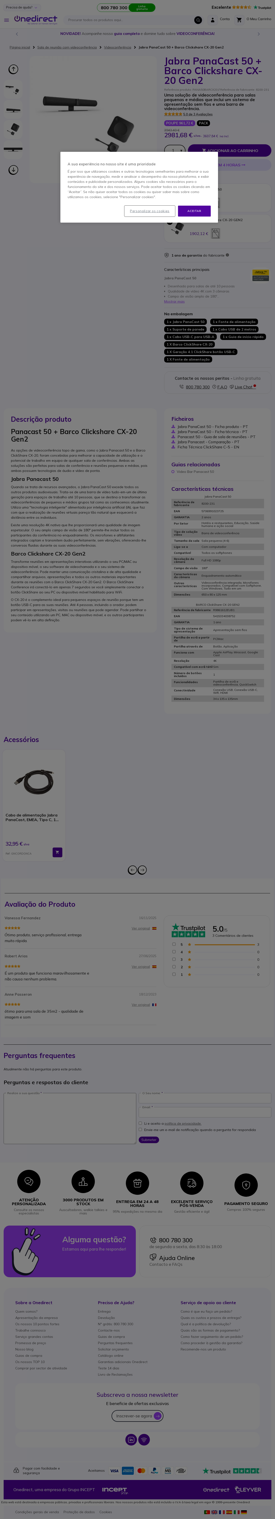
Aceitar (194, 211)
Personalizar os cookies (150, 211)
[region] (139, 187)
